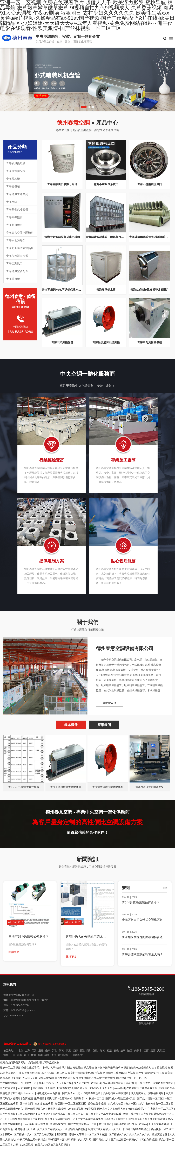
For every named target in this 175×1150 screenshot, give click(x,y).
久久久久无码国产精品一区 (60, 1121)
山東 (47, 1053)
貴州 (26, 1057)
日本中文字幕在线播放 (136, 1131)
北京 (20, 1053)
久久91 (31, 1131)
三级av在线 (144, 1085)
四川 (88, 1053)
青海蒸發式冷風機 (17, 209)
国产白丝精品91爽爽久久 (125, 1142)
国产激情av (69, 1096)
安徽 (116, 1053)
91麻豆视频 (27, 1147)
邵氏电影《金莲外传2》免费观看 (66, 1101)
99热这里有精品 (163, 1121)
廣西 (153, 1053)
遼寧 (123, 1053)
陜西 (129, 1053)
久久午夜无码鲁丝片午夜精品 (29, 1142)
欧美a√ (143, 1126)
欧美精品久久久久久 (141, 1121)
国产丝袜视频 (8, 1116)
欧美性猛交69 (65, 1090)
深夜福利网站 (156, 1096)
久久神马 (50, 1090)
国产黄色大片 (101, 1142)
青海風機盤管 (14, 217)
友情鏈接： (64, 1057)
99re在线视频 (76, 1111)
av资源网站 (24, 1090)
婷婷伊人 (123, 1121)
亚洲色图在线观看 (163, 1085)
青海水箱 (11, 201)
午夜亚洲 (37, 1121)
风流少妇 (130, 1085)
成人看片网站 (82, 1085)
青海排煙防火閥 (15, 171)
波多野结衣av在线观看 (116, 1096)
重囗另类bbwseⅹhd (23, 1096)
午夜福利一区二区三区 (161, 1111)
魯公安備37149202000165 (52, 1046)
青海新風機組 (14, 225)
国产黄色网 (26, 1106)
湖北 (95, 1053)
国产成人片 (81, 1090)
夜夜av (8, 1137)
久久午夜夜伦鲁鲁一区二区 (153, 1106)
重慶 (41, 1053)
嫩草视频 (39, 1101)
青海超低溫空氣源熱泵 (19, 248)
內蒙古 (138, 1053)
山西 (19, 1057)
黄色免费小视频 (97, 1106)
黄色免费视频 (149, 1142)
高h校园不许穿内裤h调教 (62, 1142)
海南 (40, 1057)
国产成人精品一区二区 (150, 1101)
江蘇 (75, 1053)
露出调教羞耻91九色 (126, 1126)
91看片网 (90, 1111)
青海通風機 (13, 278)
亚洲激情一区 (29, 1085)
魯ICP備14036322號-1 (17, 1046)
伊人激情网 (42, 1126)
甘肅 (33, 1057)
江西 (146, 1053)
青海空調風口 (14, 263)
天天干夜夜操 (64, 1085)
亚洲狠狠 (62, 1137)
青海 (53, 1057)
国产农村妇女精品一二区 (82, 1126)
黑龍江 (161, 1053)
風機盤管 (78, 1057)
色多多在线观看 (44, 1106)
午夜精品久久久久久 (101, 1090)
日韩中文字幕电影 (10, 1126)
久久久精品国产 (26, 1116)
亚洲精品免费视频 (75, 1131)
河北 (54, 1053)
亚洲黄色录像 (160, 1137)
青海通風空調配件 (17, 271)
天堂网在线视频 (57, 1111)
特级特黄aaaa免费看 (49, 1096)
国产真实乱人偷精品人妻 (111, 1111)
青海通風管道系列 (17, 194)
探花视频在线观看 (113, 1085)
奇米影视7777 (58, 1126)
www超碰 (119, 1090)
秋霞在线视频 (131, 1116)
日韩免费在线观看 (20, 1121)
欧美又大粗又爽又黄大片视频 (52, 1147)
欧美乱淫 (96, 1085)
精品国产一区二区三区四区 (70, 1106)
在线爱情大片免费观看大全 (142, 1090)
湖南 (102, 1053)
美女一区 (130, 1106)
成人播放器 (44, 1116)
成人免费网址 (139, 1096)
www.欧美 (28, 1126)
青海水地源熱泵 (15, 240)
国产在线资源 (8, 1090)
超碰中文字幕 (77, 1137)
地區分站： (9, 1053)
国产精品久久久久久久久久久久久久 (73, 1116)
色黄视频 (28, 1101)
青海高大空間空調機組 (19, 232)
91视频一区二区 (95, 1101)
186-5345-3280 (20, 332)
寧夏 (47, 1057)
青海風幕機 (13, 178)
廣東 (68, 1053)
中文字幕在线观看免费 (91, 1121)
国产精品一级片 (23, 1137)
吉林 (6, 1057)
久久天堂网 (85, 1142)
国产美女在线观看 (44, 1137)
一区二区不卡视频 (96, 1137)
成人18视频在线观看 (89, 1096)
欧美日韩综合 (47, 1085)
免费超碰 (20, 1131)
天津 (34, 1053)
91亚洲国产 (105, 1126)
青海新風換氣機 (15, 163)
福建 (109, 1053)
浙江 (82, 1053)
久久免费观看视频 (159, 1126)
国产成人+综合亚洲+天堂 (121, 1101)
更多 (165, 890)
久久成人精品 (116, 1106)
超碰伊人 (110, 1121)
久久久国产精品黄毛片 (50, 1131)
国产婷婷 (37, 1090)
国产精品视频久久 (35, 1111)
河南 (61, 1053)
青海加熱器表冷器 (17, 255)
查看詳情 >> (110, 704)
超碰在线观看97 (136, 1111)
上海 (27, 1053)
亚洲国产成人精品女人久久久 (105, 1131)
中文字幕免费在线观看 (109, 1116)
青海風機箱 (13, 186)
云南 (12, 1057)
